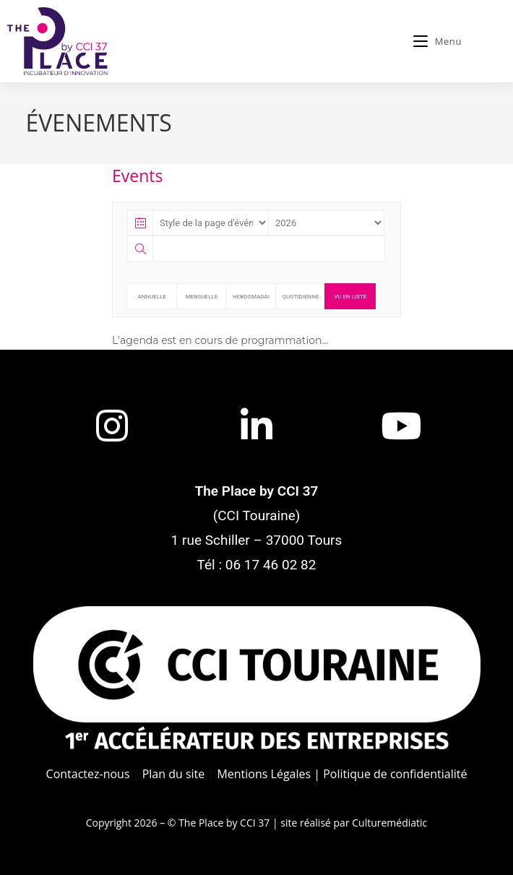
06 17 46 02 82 (270, 564)
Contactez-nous (88, 774)
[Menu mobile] (437, 41)
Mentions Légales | (268, 774)
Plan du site (173, 774)
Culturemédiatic (389, 822)
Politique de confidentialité (395, 774)
